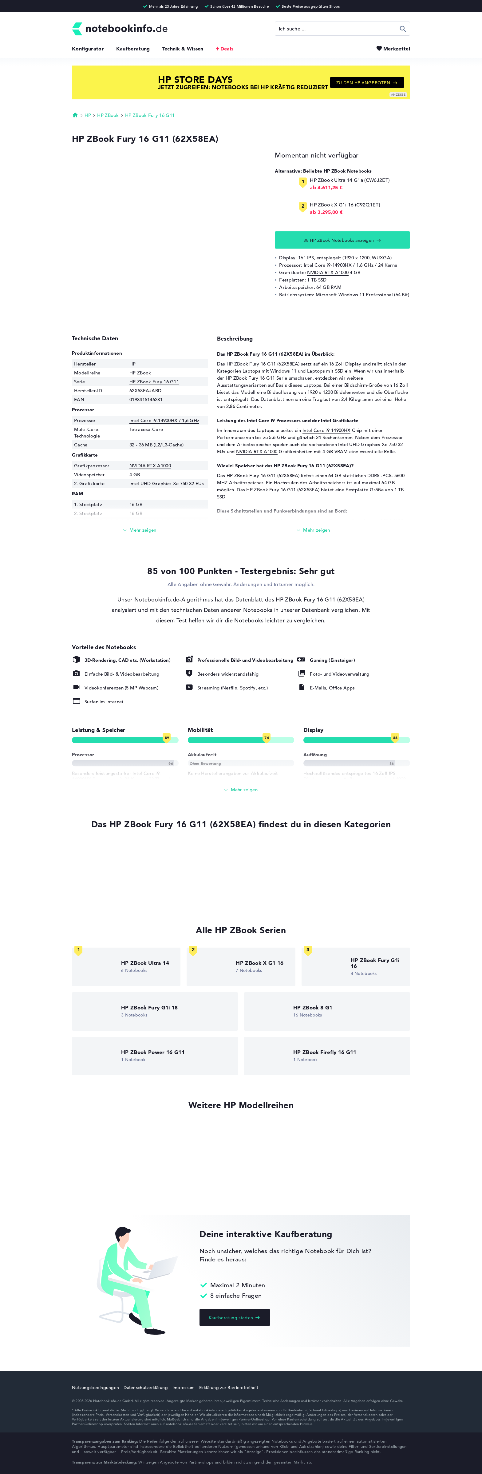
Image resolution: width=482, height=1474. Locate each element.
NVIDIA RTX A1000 (328, 272)
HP (88, 115)
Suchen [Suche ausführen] (403, 28)
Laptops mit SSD (325, 371)
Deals (227, 49)
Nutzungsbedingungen (95, 1387)
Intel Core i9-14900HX (326, 430)
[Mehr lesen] (140, 530)
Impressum (183, 1387)
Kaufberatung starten (231, 1317)
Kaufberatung (133, 49)
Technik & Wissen (182, 49)
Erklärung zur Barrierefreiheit (228, 1387)
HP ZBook (108, 115)
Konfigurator (88, 49)
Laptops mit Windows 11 (270, 371)
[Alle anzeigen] (241, 789)
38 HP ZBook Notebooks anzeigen (338, 240)
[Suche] (342, 29)
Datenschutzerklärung (146, 1387)
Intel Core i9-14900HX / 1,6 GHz (338, 265)
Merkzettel (396, 49)
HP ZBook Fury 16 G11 (150, 115)
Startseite (75, 114)
